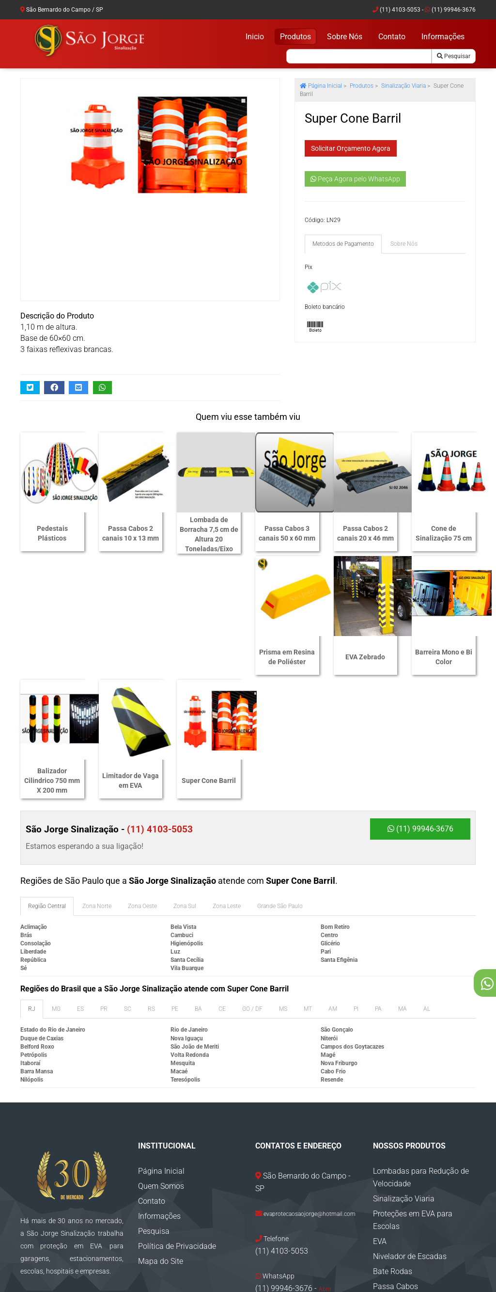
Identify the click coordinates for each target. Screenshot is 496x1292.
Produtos (295, 36)
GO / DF (252, 890)
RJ (31, 890)
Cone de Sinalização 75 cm (444, 533)
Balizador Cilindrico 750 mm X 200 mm (287, 659)
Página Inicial (321, 85)
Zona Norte (96, 787)
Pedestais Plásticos (52, 533)
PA (378, 890)
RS (151, 890)
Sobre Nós (344, 36)
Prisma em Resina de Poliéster (52, 659)
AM (332, 890)
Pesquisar (453, 56)
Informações (443, 36)
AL (426, 890)
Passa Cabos (395, 1167)
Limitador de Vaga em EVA (365, 659)
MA (402, 890)
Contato (391, 36)
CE (222, 890)
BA (198, 890)
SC (127, 890)
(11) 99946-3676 (450, 9)
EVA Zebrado (130, 659)
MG (56, 890)
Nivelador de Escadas (410, 1137)
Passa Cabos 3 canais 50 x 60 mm (287, 533)
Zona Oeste (142, 787)
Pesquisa (154, 1112)
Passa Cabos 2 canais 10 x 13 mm (130, 533)
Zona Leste (227, 787)
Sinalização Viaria (403, 85)
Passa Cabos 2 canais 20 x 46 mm (365, 533)
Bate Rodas (392, 1152)
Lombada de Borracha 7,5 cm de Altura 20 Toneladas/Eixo (209, 534)
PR (104, 890)
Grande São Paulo (280, 787)
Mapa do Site (160, 1142)
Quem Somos (161, 1067)
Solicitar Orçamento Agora (350, 148)
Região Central (47, 787)
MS (283, 890)
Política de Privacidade (177, 1127)
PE (174, 890)
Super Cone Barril (444, 659)
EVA (380, 1122)
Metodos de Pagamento (343, 243)
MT (308, 890)
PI (356, 890)
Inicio (255, 36)
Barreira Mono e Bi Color (208, 659)
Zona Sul (184, 787)
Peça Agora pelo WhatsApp (355, 179)
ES (80, 890)
